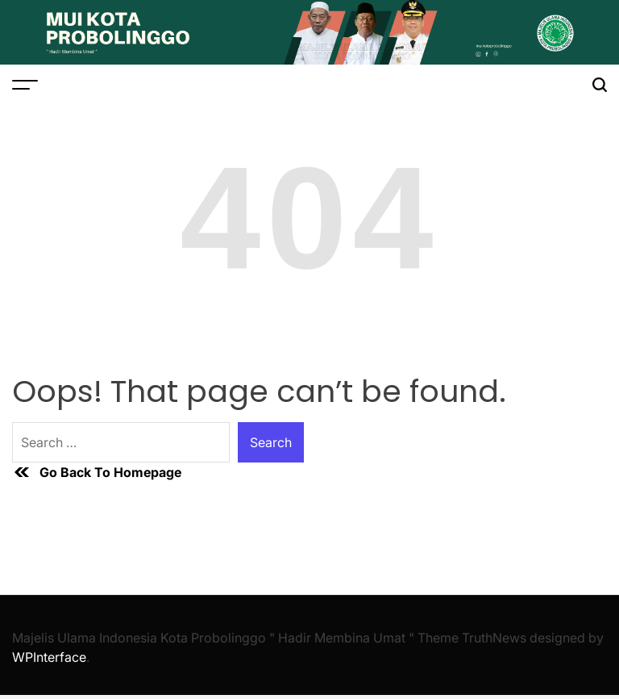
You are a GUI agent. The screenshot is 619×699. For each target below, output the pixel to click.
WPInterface (49, 657)
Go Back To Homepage (96, 472)
